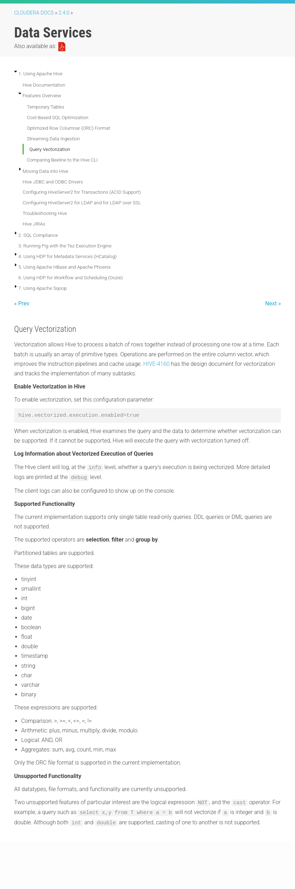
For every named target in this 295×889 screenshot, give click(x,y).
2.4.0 (64, 13)
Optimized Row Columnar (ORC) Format (68, 128)
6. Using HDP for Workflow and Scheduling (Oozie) (70, 277)
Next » (273, 303)
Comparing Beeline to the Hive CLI (62, 160)
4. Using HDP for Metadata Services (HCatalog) (67, 256)
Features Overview (42, 95)
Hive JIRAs (34, 224)
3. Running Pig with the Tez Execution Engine (65, 245)
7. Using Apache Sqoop (42, 288)
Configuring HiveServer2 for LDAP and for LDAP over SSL (82, 202)
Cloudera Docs (34, 13)
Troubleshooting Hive (45, 213)
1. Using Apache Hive (40, 73)
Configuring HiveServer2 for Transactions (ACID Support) (82, 192)
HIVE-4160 (156, 364)
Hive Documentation (44, 85)
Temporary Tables (45, 107)
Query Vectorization (49, 149)
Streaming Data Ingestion (53, 138)
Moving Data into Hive (45, 171)
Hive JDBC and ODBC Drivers (53, 182)
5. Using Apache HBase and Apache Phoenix (64, 267)
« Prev (21, 303)
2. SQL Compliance (38, 235)
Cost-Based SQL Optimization (57, 117)
